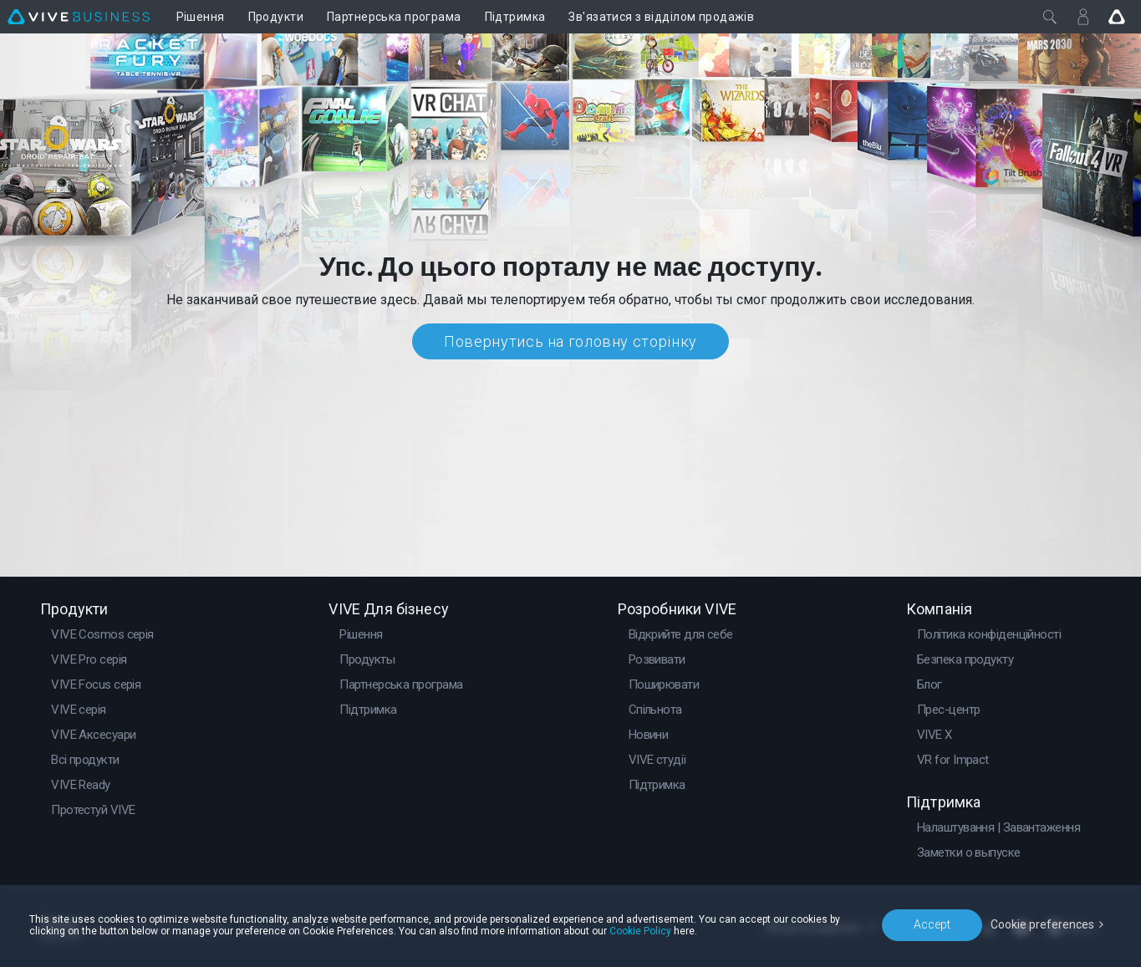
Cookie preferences (1042, 924)
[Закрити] (1050, 16)
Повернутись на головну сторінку (570, 341)
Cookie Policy (640, 931)
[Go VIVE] (1116, 16)
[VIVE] (79, 16)
